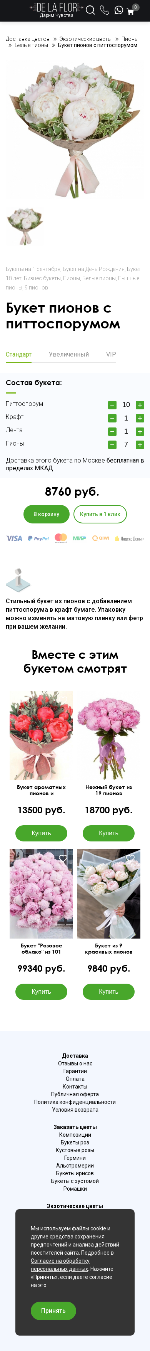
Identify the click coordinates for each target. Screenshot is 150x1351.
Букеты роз (75, 1142)
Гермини (75, 1158)
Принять (53, 1310)
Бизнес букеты (42, 278)
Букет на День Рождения (94, 269)
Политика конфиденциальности (75, 1102)
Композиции (75, 1135)
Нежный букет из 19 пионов (108, 790)
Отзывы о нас (75, 1063)
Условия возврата (75, 1110)
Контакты (75, 1086)
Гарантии (75, 1071)
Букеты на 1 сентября (33, 269)
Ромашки (75, 1189)
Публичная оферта (75, 1094)
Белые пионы (99, 278)
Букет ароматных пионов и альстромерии (41, 790)
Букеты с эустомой (75, 1181)
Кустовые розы (75, 1150)
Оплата (75, 1079)
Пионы (71, 278)
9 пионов (36, 287)
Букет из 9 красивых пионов (109, 948)
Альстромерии (75, 1166)
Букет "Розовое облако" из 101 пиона (41, 948)
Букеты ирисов (75, 1173)
